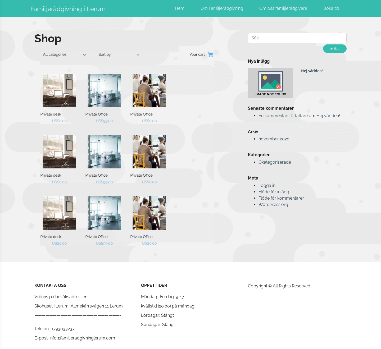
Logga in (266, 185)
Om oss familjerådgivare (283, 8)
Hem (179, 8)
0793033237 (63, 328)
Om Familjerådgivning (222, 8)
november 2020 (273, 138)
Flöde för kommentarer (281, 198)
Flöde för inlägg (273, 191)
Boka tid (331, 8)
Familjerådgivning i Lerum (68, 9)
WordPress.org (273, 204)
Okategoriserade (274, 162)
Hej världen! (312, 70)
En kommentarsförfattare (283, 115)
